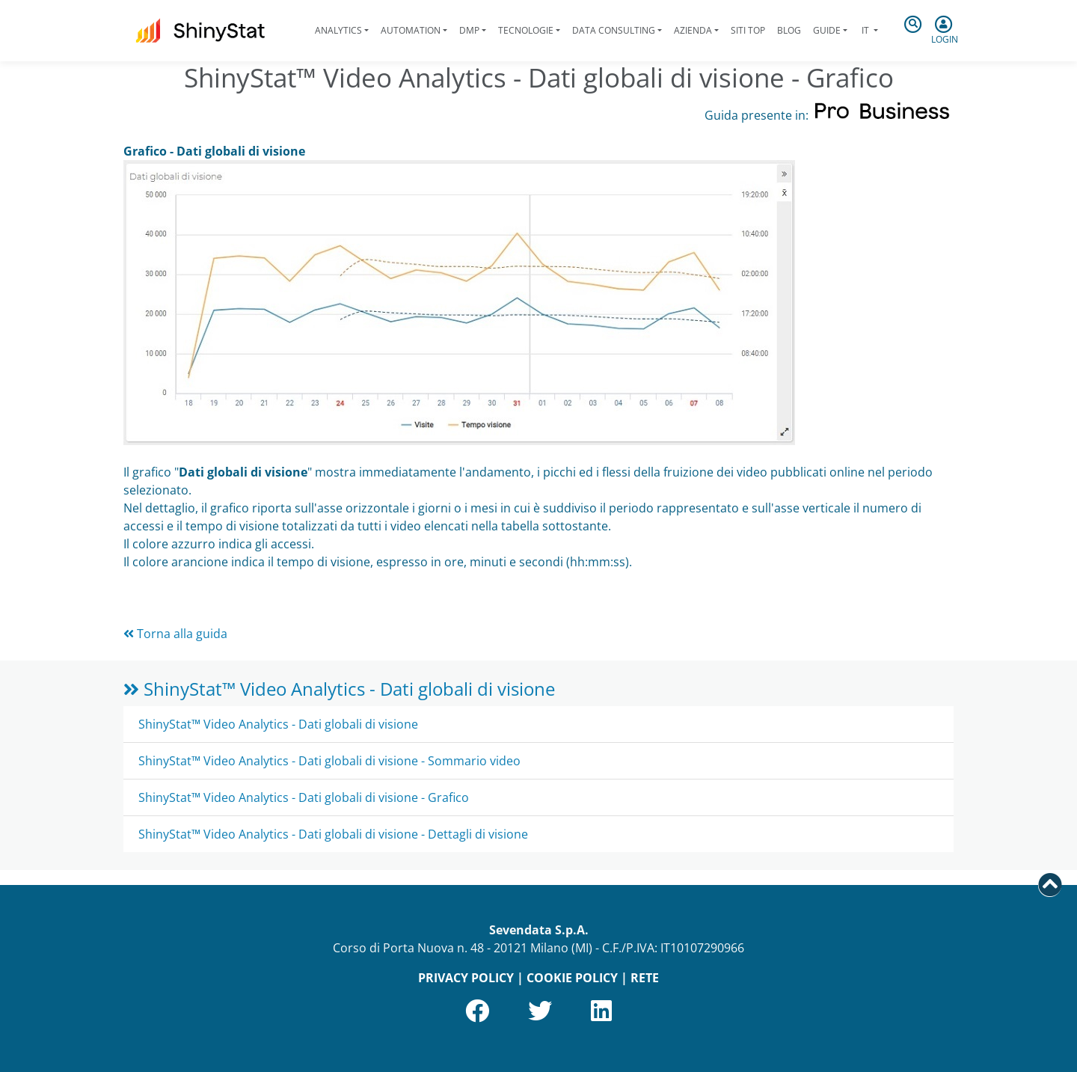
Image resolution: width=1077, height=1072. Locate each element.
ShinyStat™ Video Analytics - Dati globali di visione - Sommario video (329, 761)
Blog (789, 30)
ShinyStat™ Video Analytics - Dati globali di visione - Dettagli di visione (333, 834)
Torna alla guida (175, 633)
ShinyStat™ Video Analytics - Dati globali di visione (339, 688)
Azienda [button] (693, 30)
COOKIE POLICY (572, 978)
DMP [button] (469, 30)
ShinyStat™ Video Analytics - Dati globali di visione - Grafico (303, 797)
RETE (644, 978)
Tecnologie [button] (525, 30)
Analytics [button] (338, 30)
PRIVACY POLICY (466, 978)
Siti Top (748, 30)
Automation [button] (411, 30)
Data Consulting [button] (613, 30)
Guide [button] (827, 30)
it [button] (865, 30)
